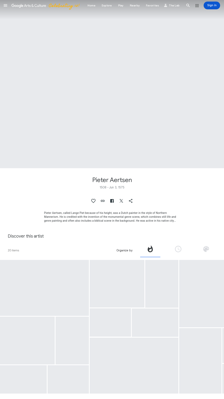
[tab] (150, 250)
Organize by (124, 250)
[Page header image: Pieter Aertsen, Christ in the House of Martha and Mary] (112, 84)
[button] (5, 5)
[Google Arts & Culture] (45, 5)
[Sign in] (212, 5)
